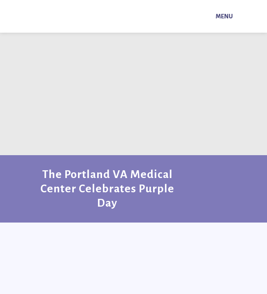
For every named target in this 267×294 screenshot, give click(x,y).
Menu (224, 16)
